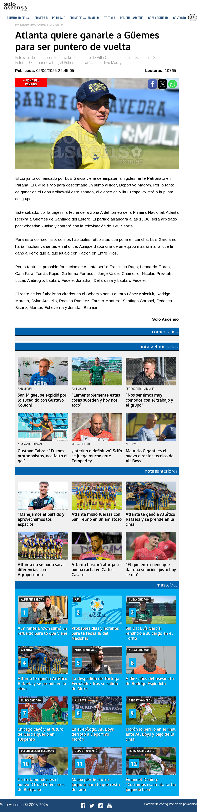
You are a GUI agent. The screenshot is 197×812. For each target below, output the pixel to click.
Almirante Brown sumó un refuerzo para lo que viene (42, 631)
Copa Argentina (158, 18)
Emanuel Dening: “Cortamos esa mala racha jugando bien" (151, 784)
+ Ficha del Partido (31, 82)
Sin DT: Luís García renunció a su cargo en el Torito (149, 633)
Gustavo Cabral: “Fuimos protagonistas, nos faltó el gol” (43, 455)
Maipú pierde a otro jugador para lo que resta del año (96, 784)
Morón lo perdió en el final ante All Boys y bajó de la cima (151, 734)
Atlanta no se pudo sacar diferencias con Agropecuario (41, 569)
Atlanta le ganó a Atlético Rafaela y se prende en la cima (150, 519)
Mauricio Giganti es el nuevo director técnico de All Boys (150, 455)
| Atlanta (54, 24)
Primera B (41, 18)
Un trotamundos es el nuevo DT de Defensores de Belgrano (41, 784)
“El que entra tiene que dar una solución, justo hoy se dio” (151, 569)
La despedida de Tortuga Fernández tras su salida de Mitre (95, 683)
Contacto (179, 18)
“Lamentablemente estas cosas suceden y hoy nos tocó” (96, 400)
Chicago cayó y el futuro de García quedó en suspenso (40, 734)
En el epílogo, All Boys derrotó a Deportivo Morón (93, 734)
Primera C (58, 18)
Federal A (109, 18)
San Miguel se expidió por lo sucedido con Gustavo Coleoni (42, 400)
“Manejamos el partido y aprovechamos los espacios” (41, 519)
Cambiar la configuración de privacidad (170, 804)
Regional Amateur (132, 18)
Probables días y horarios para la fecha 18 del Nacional (95, 633)
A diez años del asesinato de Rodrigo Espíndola (150, 681)
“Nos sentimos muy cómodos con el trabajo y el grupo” (149, 400)
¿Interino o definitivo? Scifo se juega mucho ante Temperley (97, 455)
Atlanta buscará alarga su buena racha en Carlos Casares (96, 569)
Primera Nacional (18, 18)
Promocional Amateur (84, 18)
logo (15, 6)
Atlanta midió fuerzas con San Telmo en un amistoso (97, 517)
